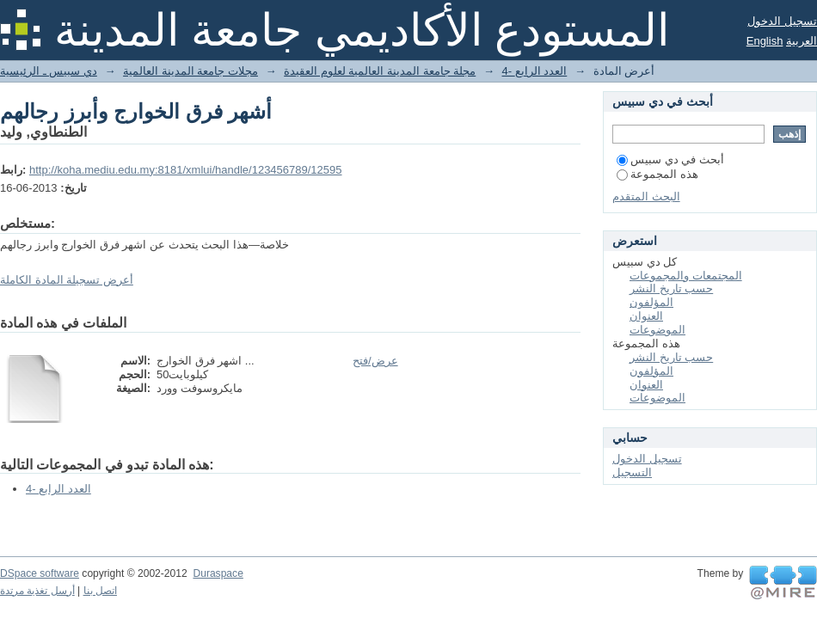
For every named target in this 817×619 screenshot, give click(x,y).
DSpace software (39, 573)
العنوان (646, 316)
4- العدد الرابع (535, 70)
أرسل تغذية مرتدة (37, 591)
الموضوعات (657, 329)
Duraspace (218, 573)
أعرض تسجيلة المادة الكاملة (66, 279)
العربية (801, 40)
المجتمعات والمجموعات (686, 275)
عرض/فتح (375, 360)
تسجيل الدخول (782, 21)
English (764, 40)
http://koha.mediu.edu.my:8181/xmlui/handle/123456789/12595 (185, 169)
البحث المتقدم (646, 196)
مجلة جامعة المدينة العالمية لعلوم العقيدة (380, 70)
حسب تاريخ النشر (671, 288)
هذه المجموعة (657, 174)
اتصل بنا (100, 591)
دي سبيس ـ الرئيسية (48, 70)
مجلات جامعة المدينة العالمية (190, 70)
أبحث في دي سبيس (670, 159)
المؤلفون (651, 302)
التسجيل (632, 472)
